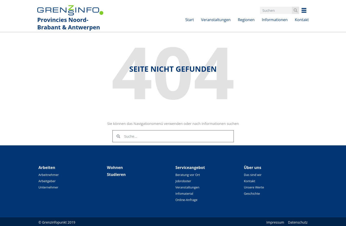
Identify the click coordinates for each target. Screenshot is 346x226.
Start (189, 19)
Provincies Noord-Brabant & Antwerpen (68, 23)
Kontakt (302, 19)
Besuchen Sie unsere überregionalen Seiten (307, 10)
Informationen (275, 19)
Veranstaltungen (216, 19)
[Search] (295, 10)
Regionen (246, 19)
